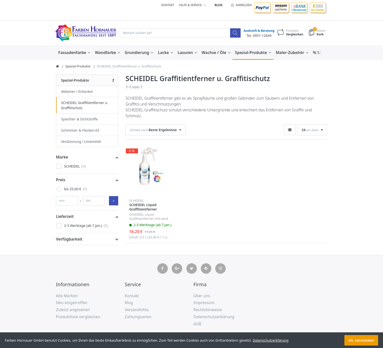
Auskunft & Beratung (258, 31)
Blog (219, 5)
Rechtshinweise (207, 310)
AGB (197, 324)
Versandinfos (137, 310)
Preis (60, 180)
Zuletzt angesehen (73, 310)
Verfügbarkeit (69, 239)
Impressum (203, 303)
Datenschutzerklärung (213, 317)
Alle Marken (67, 296)
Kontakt (167, 5)
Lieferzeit (65, 216)
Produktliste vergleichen (78, 317)
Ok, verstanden (361, 340)
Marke (62, 157)
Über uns (201, 296)
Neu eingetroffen (71, 303)
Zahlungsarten (138, 317)
